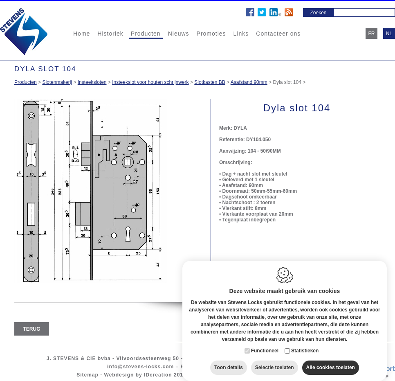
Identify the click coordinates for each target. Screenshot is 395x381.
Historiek (110, 33)
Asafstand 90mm (249, 82)
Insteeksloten (92, 82)
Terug (31, 329)
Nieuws (178, 33)
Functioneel (264, 346)
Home (81, 33)
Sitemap (87, 375)
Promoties (211, 33)
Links (241, 33)
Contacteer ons (278, 33)
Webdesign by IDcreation (138, 375)
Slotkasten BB (209, 82)
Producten (146, 33)
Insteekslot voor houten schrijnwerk (150, 82)
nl (389, 33)
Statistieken (305, 346)
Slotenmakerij (57, 82)
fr (371, 33)
